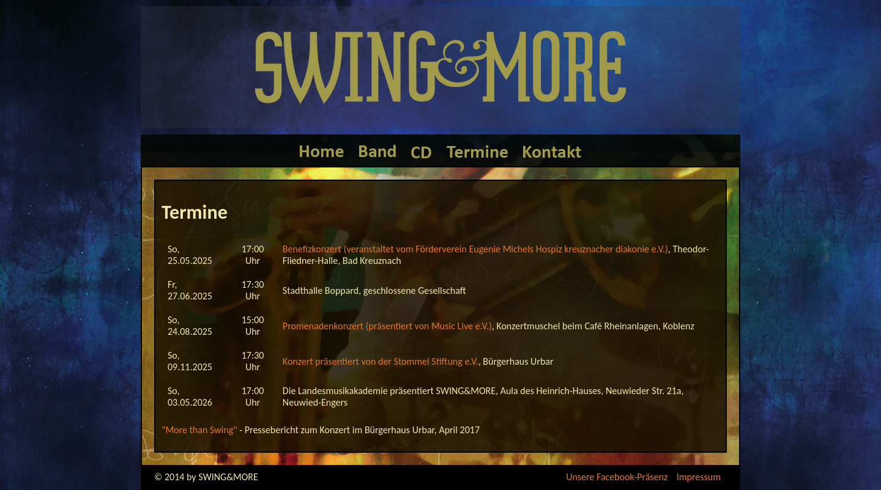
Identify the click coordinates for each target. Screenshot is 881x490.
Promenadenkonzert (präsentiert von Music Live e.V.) (387, 326)
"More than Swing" (199, 430)
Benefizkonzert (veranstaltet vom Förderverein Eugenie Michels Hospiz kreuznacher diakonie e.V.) (475, 249)
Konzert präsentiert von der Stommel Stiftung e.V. (380, 361)
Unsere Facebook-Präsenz (616, 477)
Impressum (699, 477)
